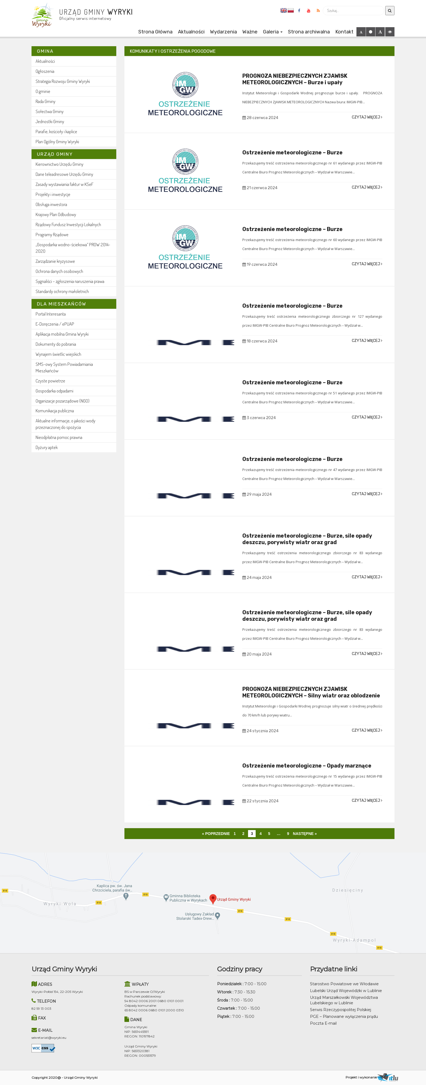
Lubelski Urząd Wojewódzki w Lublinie (346, 990)
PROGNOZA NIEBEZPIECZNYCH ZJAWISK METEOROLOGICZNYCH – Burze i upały (294, 79)
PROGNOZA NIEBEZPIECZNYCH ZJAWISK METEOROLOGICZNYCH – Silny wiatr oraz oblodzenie (311, 692)
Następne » (305, 833)
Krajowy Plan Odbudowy (56, 214)
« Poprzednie (216, 833)
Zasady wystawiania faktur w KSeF (64, 184)
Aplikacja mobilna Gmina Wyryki (62, 334)
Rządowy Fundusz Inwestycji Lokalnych (68, 224)
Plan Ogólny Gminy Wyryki (57, 141)
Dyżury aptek (47, 447)
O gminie (43, 91)
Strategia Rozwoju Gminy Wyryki (63, 81)
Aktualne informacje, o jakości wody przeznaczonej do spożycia (65, 424)
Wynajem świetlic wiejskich (58, 354)
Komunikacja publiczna (55, 410)
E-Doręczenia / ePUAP (55, 324)
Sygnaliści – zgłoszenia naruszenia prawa (70, 281)
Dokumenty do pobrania (56, 344)
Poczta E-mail (323, 1023)
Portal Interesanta (51, 314)
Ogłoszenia (45, 71)
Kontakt (344, 32)
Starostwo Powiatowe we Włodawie (344, 983)
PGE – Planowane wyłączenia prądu (344, 1016)
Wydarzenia (223, 32)
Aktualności (191, 32)
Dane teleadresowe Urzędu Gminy (64, 174)
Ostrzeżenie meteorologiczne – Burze (292, 152)
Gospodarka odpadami (54, 391)
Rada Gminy (45, 101)
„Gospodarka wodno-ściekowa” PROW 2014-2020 (73, 248)
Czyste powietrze (50, 381)
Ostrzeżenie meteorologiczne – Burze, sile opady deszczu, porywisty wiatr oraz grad (307, 539)
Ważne (250, 32)
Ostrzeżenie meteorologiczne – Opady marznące (306, 766)
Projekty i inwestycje (53, 194)
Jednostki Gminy (50, 121)
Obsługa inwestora (51, 204)
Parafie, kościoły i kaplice (56, 131)
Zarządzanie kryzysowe (55, 261)
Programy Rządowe (52, 234)
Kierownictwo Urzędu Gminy (59, 164)
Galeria (273, 32)
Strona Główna (155, 32)
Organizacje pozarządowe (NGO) (62, 401)
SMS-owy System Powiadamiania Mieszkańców (64, 367)
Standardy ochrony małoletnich (62, 291)
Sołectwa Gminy (50, 111)
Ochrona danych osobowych (59, 271)
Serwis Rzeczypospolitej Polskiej (340, 1009)
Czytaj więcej (367, 117)
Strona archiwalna (309, 32)
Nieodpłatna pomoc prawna (59, 437)
